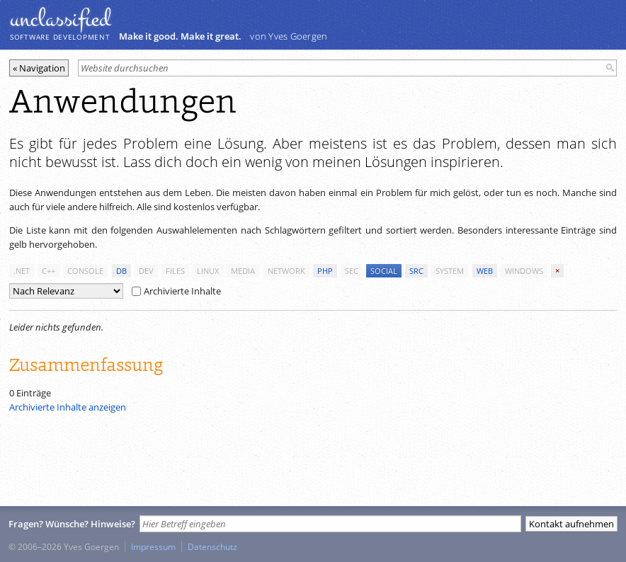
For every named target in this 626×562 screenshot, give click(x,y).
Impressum (153, 546)
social (383, 270)
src (416, 270)
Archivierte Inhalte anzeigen (67, 407)
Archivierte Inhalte (176, 291)
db (121, 270)
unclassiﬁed (60, 19)
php (325, 270)
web (485, 270)
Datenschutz (212, 546)
